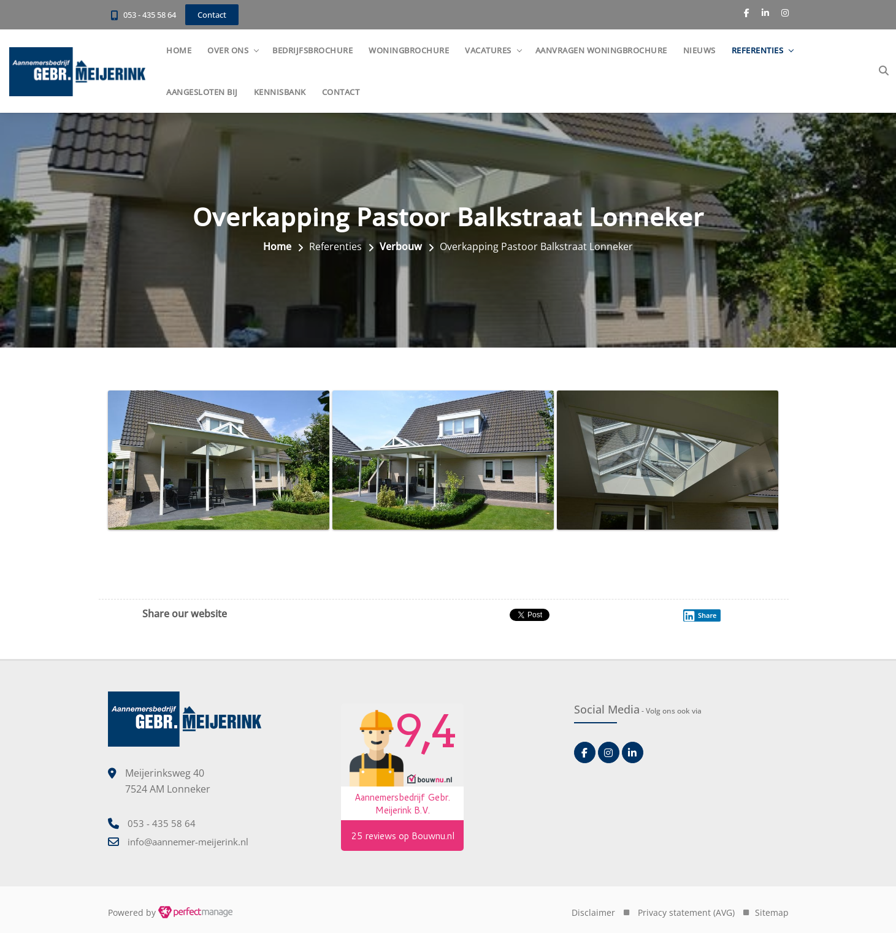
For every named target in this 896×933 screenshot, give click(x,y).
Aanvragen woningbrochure (601, 50)
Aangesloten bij (202, 91)
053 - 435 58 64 (149, 14)
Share (699, 615)
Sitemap (772, 912)
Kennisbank (280, 91)
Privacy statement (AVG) (686, 912)
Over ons (227, 50)
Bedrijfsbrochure (312, 50)
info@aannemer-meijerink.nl (188, 842)
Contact (341, 91)
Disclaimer (593, 912)
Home (178, 50)
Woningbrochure (409, 50)
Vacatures (488, 50)
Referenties (758, 50)
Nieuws (699, 50)
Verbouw (401, 246)
